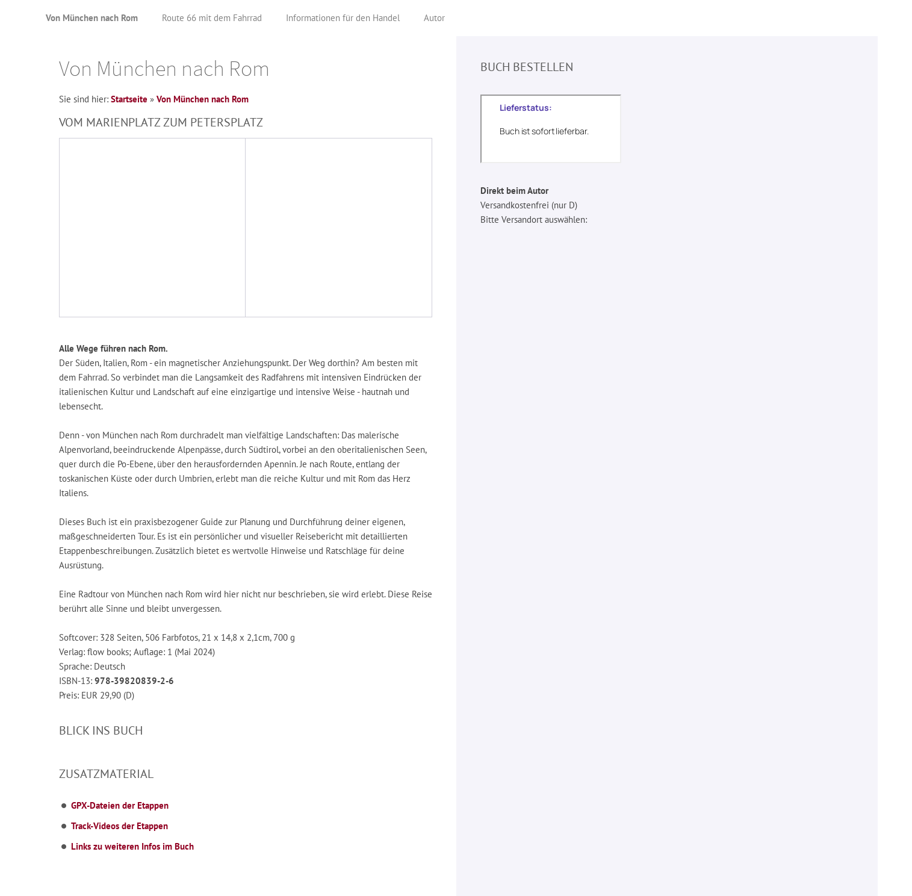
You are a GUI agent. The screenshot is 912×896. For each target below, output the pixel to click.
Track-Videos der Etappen (119, 826)
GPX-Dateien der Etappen (120, 805)
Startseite (129, 99)
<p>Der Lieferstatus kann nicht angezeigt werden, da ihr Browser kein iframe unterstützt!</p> (550, 129)
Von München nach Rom (203, 99)
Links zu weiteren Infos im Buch (132, 846)
